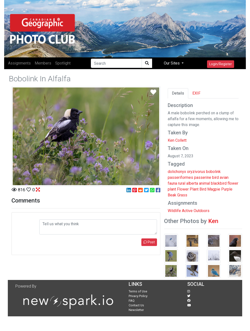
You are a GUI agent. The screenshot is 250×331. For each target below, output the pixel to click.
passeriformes (180, 177)
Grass (182, 195)
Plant (194, 189)
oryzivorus (196, 171)
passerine (202, 177)
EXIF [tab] (196, 93)
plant (172, 189)
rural (181, 183)
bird (215, 177)
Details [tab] (178, 93)
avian (224, 177)
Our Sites (172, 63)
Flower (183, 189)
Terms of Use (138, 291)
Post (149, 242)
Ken (213, 221)
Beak (172, 195)
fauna (172, 183)
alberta (192, 183)
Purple (226, 189)
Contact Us (136, 305)
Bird (202, 189)
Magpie (213, 189)
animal (204, 183)
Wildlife (174, 210)
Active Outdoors (195, 210)
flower (233, 183)
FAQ (132, 300)
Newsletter (136, 310)
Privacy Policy (138, 296)
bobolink (213, 171)
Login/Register (220, 64)
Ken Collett (177, 140)
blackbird (219, 183)
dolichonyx (177, 171)
